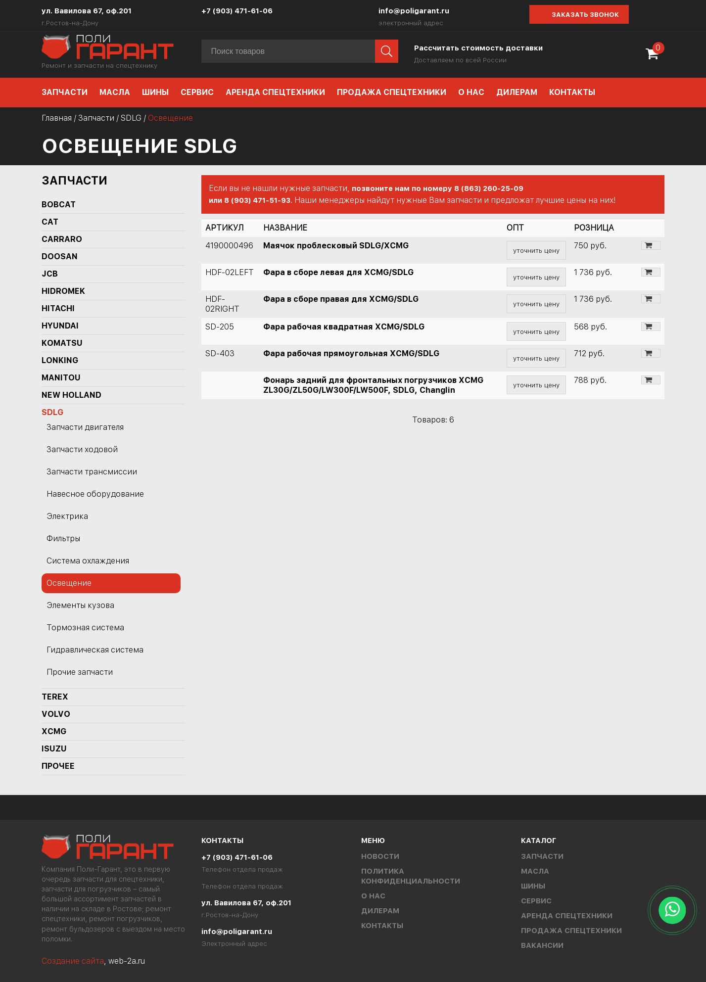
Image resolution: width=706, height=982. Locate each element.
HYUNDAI (60, 325)
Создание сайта (73, 961)
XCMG (54, 731)
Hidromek (63, 291)
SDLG (131, 118)
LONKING (60, 360)
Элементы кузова (80, 605)
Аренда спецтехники (275, 92)
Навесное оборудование (95, 494)
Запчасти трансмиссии (92, 471)
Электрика (67, 516)
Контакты (572, 92)
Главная (57, 118)
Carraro (62, 239)
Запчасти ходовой (82, 449)
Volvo (56, 714)
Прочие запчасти (80, 672)
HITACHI (58, 308)
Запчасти (65, 92)
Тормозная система (85, 627)
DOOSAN (60, 256)
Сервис (197, 92)
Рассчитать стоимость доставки (478, 48)
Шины (155, 92)
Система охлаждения (88, 560)
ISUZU (54, 748)
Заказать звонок (585, 14)
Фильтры (63, 538)
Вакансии (542, 945)
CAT (50, 222)
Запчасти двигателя (85, 427)
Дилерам (516, 92)
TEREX (55, 696)
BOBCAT (59, 204)
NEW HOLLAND (71, 395)
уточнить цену (536, 250)
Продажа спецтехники (391, 92)
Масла (114, 92)
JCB (50, 274)
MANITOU (61, 377)
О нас (471, 92)
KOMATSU (62, 343)
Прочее (58, 766)
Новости (380, 856)
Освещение (69, 583)
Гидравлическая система (95, 650)
